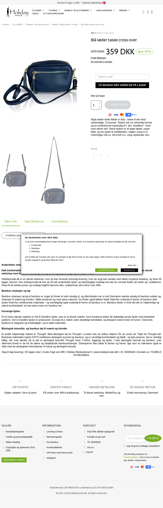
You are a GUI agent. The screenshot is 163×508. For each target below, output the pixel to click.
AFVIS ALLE (129, 270)
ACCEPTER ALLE (106, 270)
